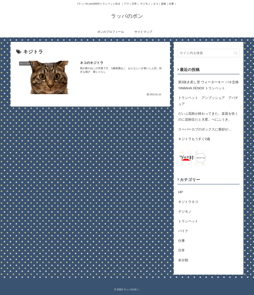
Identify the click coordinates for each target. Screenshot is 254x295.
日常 (181, 250)
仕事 (181, 241)
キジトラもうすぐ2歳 (194, 139)
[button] (236, 53)
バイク (183, 231)
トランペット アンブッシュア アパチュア (208, 101)
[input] (208, 53)
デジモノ (185, 211)
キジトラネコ (188, 202)
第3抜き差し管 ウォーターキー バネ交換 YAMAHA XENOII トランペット (209, 85)
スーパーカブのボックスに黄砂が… (205, 129)
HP (180, 192)
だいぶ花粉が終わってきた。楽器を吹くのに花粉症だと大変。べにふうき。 (208, 116)
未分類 (183, 260)
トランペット (188, 221)
